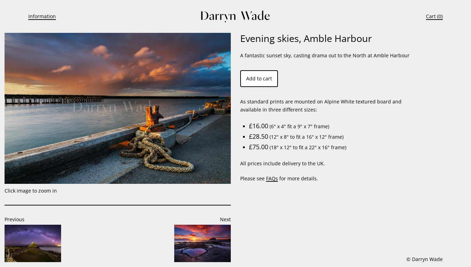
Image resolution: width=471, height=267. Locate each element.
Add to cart (259, 78)
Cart (431, 16)
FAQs (272, 178)
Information (42, 16)
